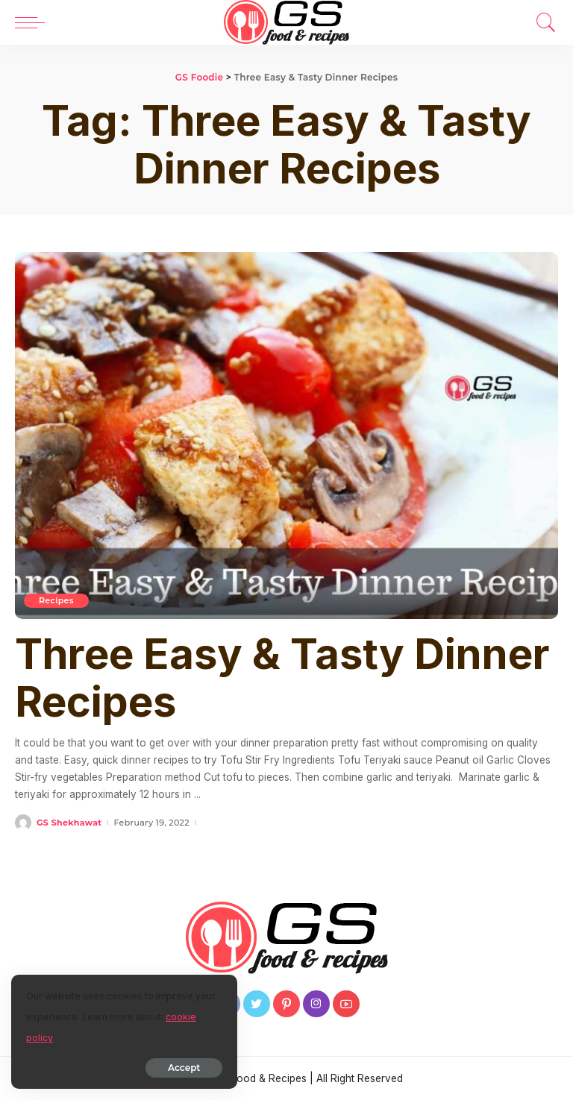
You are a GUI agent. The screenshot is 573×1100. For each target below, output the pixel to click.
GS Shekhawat (69, 823)
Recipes (56, 600)
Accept (182, 1067)
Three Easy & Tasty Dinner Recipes (282, 678)
